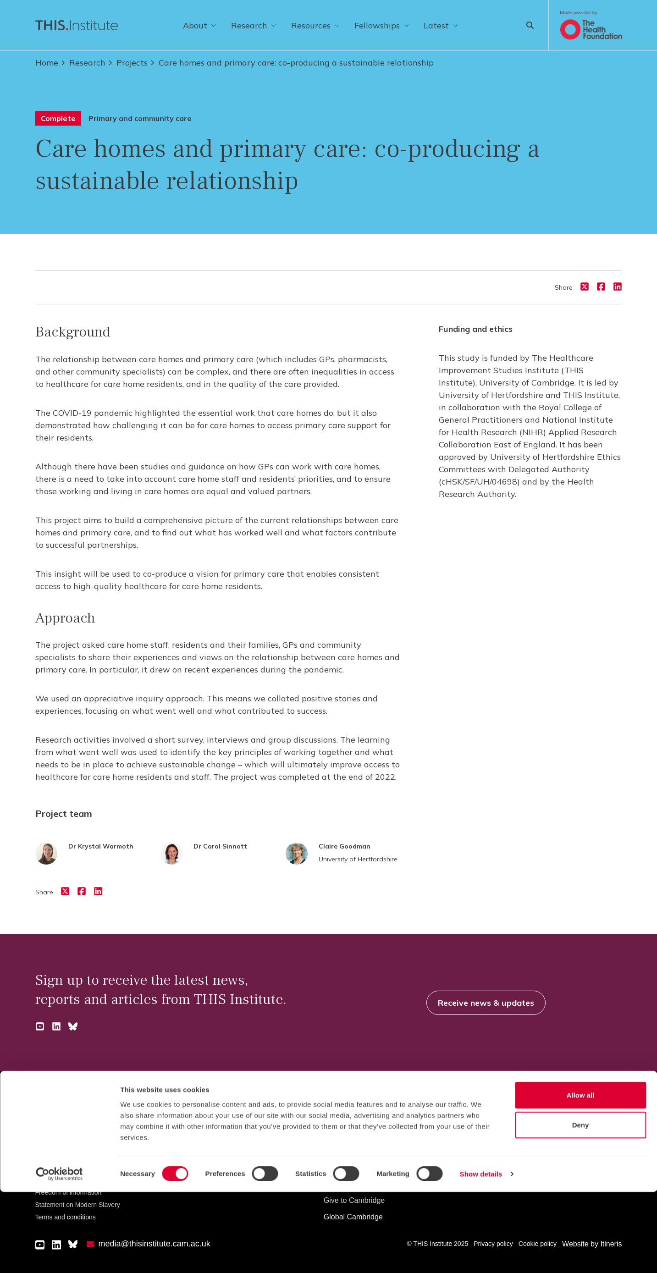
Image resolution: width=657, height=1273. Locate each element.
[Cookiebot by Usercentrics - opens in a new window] (59, 1255)
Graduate (179, 1134)
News (493, 1118)
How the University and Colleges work (385, 1118)
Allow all (581, 1175)
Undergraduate (188, 1118)
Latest (441, 25)
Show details (481, 1255)
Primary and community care (140, 118)
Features (498, 1134)
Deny (580, 1206)
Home (46, 62)
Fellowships (381, 25)
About (199, 25)
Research (253, 25)
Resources (315, 25)
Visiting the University (359, 1134)
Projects (127, 62)
